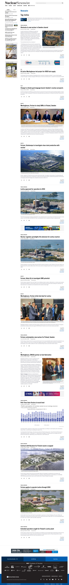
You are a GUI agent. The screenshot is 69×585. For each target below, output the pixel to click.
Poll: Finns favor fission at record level (32, 402)
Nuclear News (33, 29)
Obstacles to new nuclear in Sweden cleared (34, 27)
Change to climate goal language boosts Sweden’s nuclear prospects (42, 88)
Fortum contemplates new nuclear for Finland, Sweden (38, 337)
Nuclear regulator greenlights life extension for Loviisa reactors (40, 237)
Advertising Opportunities (46, 576)
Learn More (29, 21)
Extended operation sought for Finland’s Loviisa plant (37, 529)
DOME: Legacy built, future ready (9, 32)
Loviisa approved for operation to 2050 (33, 189)
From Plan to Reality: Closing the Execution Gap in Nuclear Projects (9, 25)
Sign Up (14, 5)
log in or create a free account (62, 56)
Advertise (25, 5)
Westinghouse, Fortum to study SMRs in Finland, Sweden (38, 105)
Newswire (24, 10)
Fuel (21, 69)
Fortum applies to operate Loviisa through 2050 (35, 487)
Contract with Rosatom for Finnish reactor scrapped (37, 446)
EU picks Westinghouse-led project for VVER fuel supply (38, 71)
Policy (22, 85)
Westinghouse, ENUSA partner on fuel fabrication (36, 355)
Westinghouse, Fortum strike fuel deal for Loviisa (36, 296)
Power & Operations (24, 25)
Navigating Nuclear (54, 576)
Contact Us (60, 576)
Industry (22, 103)
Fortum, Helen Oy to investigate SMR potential (35, 278)
